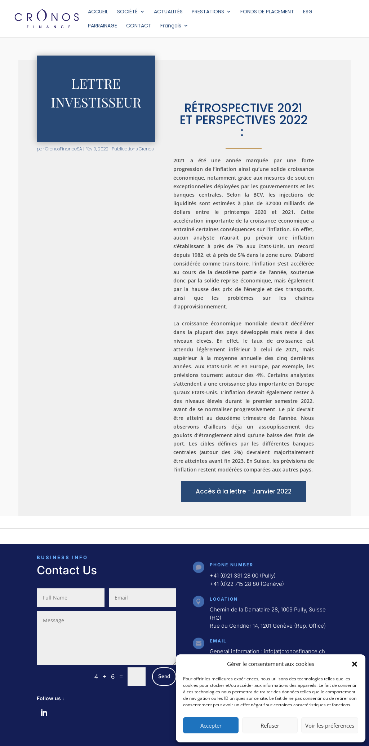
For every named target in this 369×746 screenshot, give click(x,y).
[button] (354, 664)
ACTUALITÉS (168, 12)
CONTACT (138, 26)
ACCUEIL (98, 12)
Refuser (270, 725)
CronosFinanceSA (63, 149)
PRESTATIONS (208, 12)
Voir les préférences (329, 725)
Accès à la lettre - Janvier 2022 (244, 491)
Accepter (211, 725)
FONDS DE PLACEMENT (267, 12)
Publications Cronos (133, 149)
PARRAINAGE (102, 26)
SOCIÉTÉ (127, 12)
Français (170, 26)
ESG (307, 12)
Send (164, 676)
